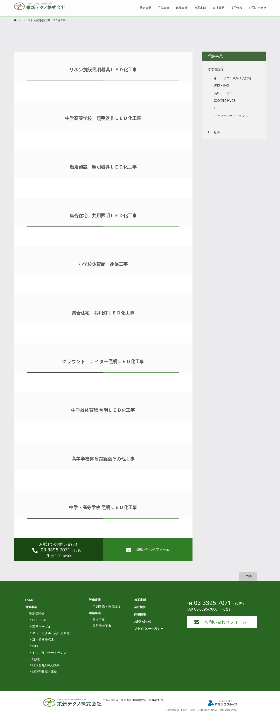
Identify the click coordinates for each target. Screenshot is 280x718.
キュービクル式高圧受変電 (51, 633)
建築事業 (182, 8)
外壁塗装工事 (102, 626)
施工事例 (200, 8)
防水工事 (99, 620)
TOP (249, 576)
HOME (29, 600)
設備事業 (164, 8)
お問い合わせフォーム (148, 550)
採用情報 (236, 8)
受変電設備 (36, 614)
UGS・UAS (39, 620)
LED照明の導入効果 (46, 665)
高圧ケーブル (41, 626)
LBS (35, 646)
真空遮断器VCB (43, 640)
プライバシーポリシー (148, 628)
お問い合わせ (257, 8)
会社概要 (218, 8)
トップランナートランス (49, 653)
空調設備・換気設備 (107, 606)
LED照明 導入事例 (44, 672)
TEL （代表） (216, 603)
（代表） (58, 550)
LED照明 (34, 659)
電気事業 (145, 8)
